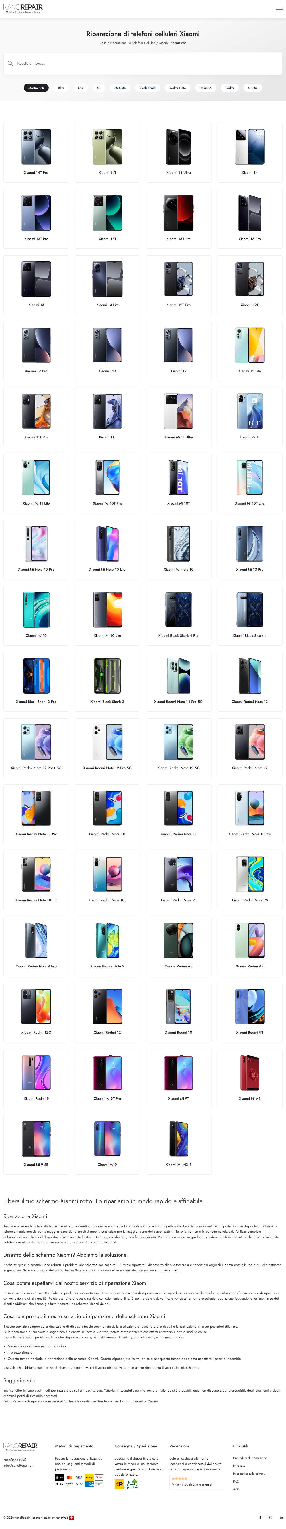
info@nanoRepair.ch (18, 1465)
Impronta (239, 1466)
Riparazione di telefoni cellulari (133, 42)
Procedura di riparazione (250, 1458)
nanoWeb (62, 1517)
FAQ (236, 1481)
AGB (236, 1489)
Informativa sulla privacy (249, 1473)
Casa (103, 42)
